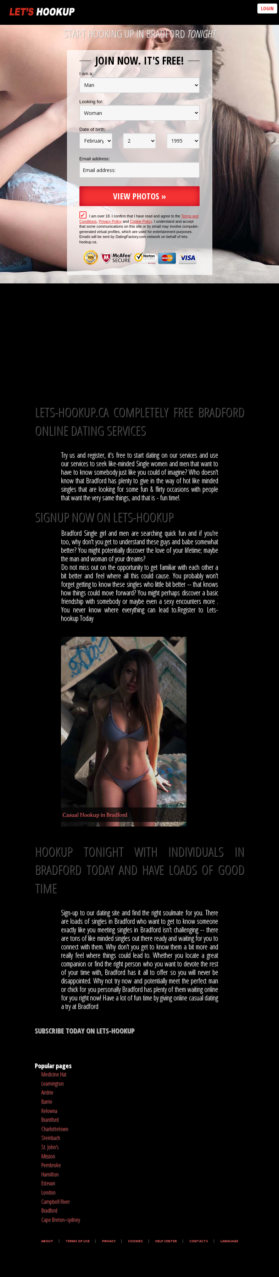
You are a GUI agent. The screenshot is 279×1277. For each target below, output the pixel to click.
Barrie (46, 1101)
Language (229, 1241)
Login (267, 8)
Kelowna (49, 1111)
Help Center (166, 1241)
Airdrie (47, 1092)
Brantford (49, 1119)
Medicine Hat (53, 1074)
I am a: (86, 73)
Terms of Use (78, 1241)
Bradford (49, 1210)
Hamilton (49, 1174)
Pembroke (51, 1165)
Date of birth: (92, 129)
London (48, 1192)
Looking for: (91, 101)
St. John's (49, 1147)
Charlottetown (54, 1129)
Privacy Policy (110, 221)
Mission (48, 1156)
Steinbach (50, 1137)
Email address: (94, 158)
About (47, 1241)
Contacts (198, 1241)
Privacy (109, 1241)
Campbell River (55, 1201)
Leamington (52, 1083)
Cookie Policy (141, 221)
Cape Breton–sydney (60, 1219)
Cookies (135, 1241)
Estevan (48, 1183)
